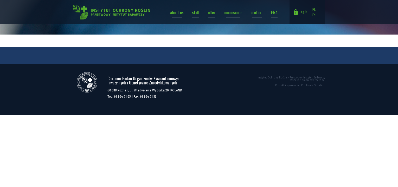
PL (314, 9)
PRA (274, 12)
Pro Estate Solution (313, 85)
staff (196, 12)
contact (257, 12)
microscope (233, 12)
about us (177, 12)
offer (211, 12)
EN (314, 14)
